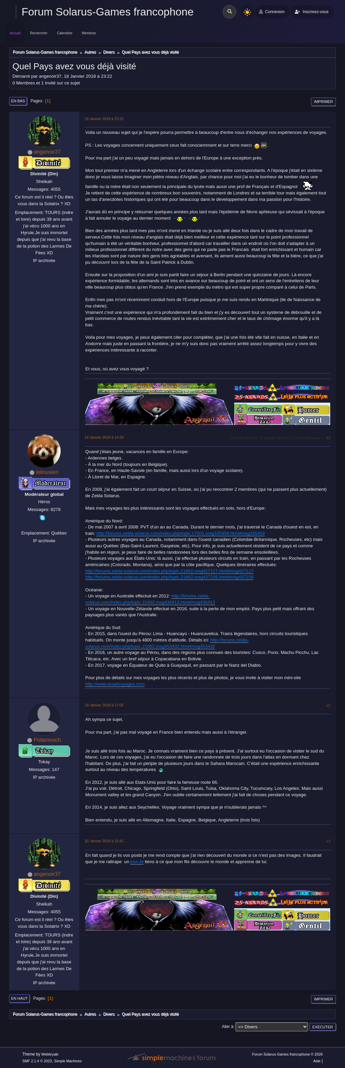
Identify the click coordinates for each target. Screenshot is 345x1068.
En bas (18, 101)
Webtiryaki (49, 1054)
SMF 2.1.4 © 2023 (37, 1061)
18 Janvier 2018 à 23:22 (104, 119)
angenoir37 (47, 152)
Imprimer (323, 102)
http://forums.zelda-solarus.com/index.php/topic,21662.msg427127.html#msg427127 (169, 571)
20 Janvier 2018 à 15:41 (104, 841)
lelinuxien (47, 472)
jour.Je (137, 861)
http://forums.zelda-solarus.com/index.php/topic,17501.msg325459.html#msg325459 (180, 533)
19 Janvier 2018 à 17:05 (104, 705)
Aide (317, 1061)
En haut (19, 998)
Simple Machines (68, 1061)
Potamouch (47, 740)
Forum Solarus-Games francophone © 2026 (287, 1054)
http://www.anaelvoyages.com (115, 684)
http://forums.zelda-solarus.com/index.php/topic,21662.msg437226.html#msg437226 (169, 577)
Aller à (227, 1026)
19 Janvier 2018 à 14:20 (104, 437)
